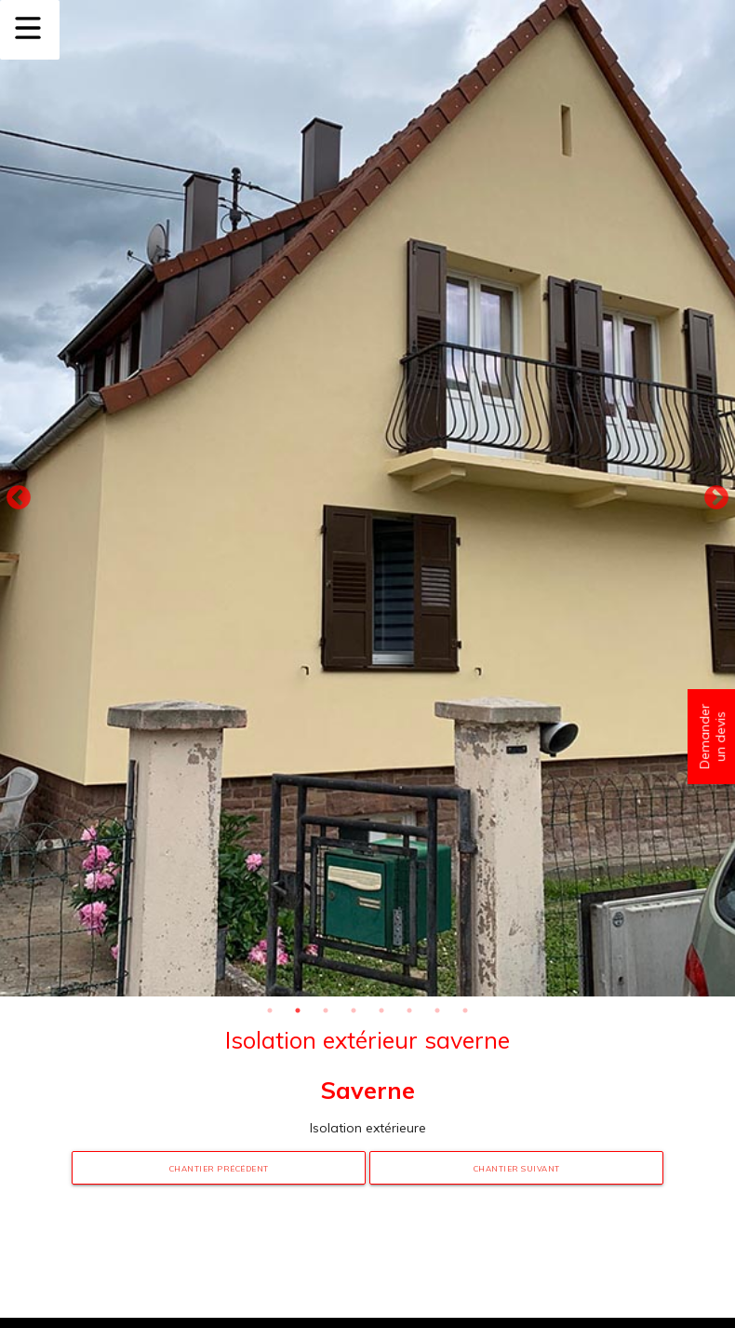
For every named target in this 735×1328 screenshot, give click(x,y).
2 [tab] (297, 1010)
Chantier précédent (219, 1168)
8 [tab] (465, 1010)
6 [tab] (409, 1010)
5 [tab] (381, 1010)
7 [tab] (437, 1010)
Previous (19, 498)
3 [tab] (325, 1010)
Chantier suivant (517, 1168)
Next (716, 498)
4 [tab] (353, 1010)
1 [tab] (270, 1010)
